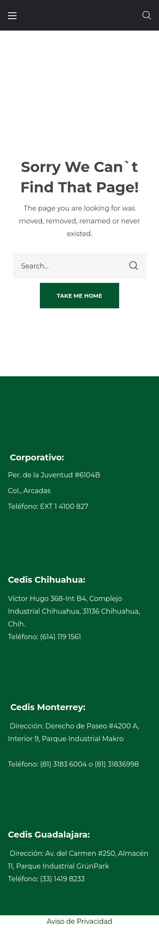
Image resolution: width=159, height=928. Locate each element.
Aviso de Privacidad (79, 921)
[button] (146, 15)
